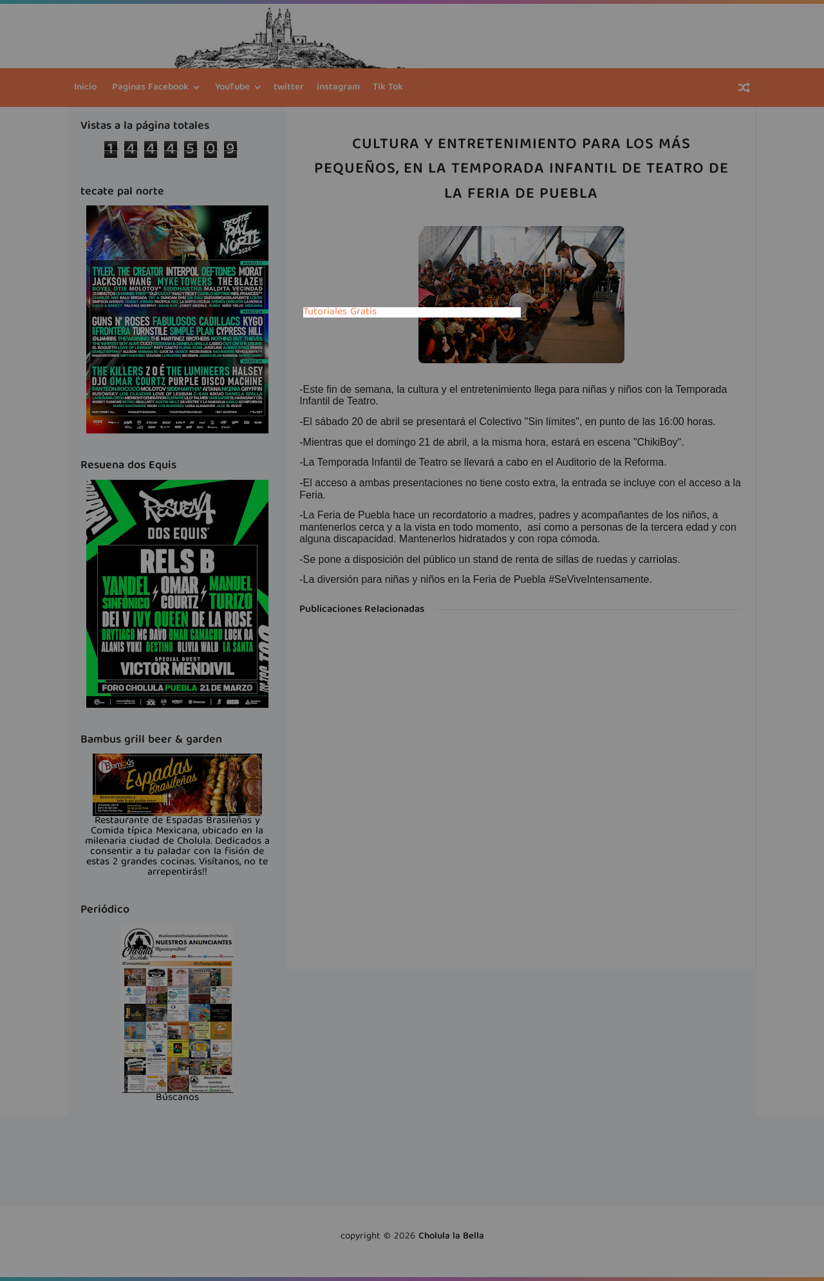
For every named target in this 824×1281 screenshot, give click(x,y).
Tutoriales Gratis (340, 312)
